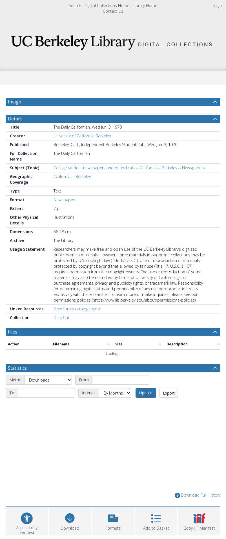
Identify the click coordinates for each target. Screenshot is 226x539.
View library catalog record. (78, 308)
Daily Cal (61, 317)
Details (15, 119)
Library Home (145, 5)
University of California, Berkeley (82, 135)
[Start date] (120, 380)
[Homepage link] (113, 40)
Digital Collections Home (107, 5)
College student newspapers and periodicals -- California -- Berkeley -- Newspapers (129, 167)
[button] (113, 520)
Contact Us (113, 11)
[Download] (70, 520)
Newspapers (65, 199)
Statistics (17, 368)
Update (145, 392)
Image (14, 102)
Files (12, 332)
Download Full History (197, 495)
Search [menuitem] (75, 5)
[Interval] (115, 393)
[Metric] (48, 380)
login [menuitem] (217, 5)
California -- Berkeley (72, 176)
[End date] (46, 393)
